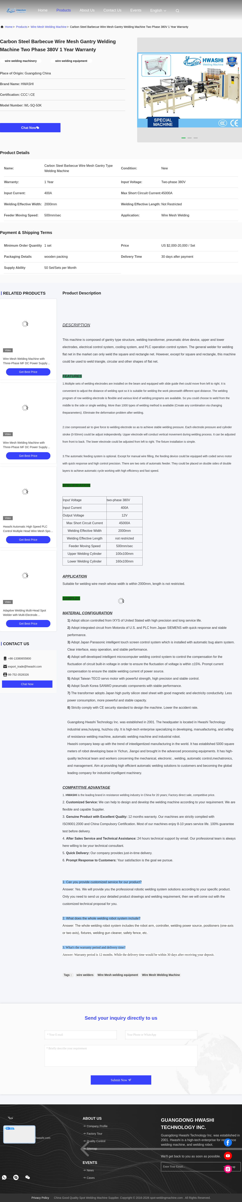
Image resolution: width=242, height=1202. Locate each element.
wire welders (85, 975)
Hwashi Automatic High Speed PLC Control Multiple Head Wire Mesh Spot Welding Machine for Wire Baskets (27, 531)
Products (63, 10)
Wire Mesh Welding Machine (49, 26)
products (21, 26)
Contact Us (112, 10)
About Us (87, 10)
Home (43, 10)
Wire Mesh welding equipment (118, 975)
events (135, 10)
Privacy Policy (40, 1197)
